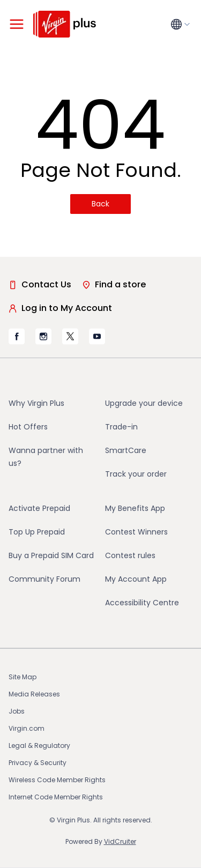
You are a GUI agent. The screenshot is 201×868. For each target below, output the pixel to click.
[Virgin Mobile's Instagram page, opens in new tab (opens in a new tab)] (43, 336)
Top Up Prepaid (37, 531)
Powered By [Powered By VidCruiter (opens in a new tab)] (100, 841)
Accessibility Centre (142, 602)
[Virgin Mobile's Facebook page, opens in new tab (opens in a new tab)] (17, 336)
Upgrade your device (144, 403)
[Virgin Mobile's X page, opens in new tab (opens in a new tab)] (70, 336)
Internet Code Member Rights (56, 797)
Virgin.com (26, 728)
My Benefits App (135, 508)
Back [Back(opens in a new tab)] (100, 203)
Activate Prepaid (39, 508)
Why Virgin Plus (36, 403)
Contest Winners (136, 531)
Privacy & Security (37, 762)
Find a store (114, 284)
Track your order (136, 474)
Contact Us (40, 284)
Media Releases (34, 694)
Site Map (22, 676)
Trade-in (121, 426)
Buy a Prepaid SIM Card (51, 555)
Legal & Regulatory (39, 745)
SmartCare (125, 450)
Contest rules (130, 555)
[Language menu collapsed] (181, 24)
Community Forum (44, 579)
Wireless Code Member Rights (57, 779)
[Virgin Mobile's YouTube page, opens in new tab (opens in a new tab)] (97, 336)
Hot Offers (28, 426)
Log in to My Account (60, 308)
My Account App (136, 579)
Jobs (17, 711)
